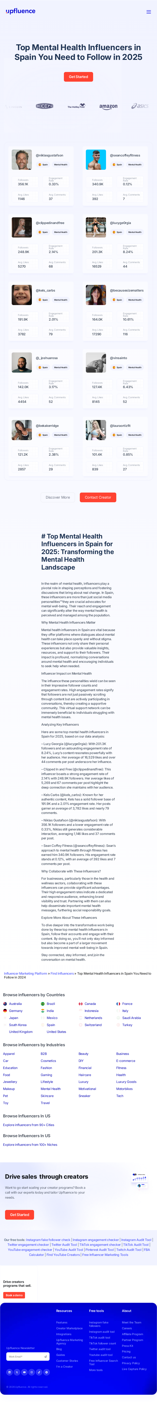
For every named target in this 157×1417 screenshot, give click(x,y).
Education (10, 1082)
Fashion (46, 1082)
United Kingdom (21, 1046)
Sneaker (84, 1110)
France (127, 1018)
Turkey (127, 1039)
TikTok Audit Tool (136, 1259)
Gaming (46, 1089)
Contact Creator (98, 511)
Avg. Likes (23, 195)
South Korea (17, 1039)
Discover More (58, 511)
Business (122, 1068)
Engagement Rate (55, 179)
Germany (15, 1025)
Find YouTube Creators (63, 1269)
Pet (5, 1110)
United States (56, 1046)
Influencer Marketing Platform (25, 988)
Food (6, 1089)
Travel (45, 1117)
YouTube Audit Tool (69, 1264)
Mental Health (51, 1103)
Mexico (52, 1032)
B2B (44, 1068)
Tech (119, 1110)
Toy (5, 1117)
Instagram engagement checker (96, 1254)
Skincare (47, 1110)
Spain (51, 1039)
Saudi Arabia (131, 1032)
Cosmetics (48, 1075)
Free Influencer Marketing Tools (105, 1269)
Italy (125, 1025)
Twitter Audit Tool (64, 1259)
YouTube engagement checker (30, 1264)
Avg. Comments (57, 195)
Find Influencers (62, 988)
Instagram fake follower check (48, 1254)
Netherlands (93, 1032)
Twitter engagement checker (28, 1259)
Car (5, 1075)
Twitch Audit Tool (128, 1264)
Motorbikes (124, 1103)
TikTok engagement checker (100, 1259)
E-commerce (125, 1075)
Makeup (9, 1103)
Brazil (51, 1018)
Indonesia (92, 1025)
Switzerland (93, 1039)
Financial (85, 1082)
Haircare (85, 1089)
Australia (15, 1018)
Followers (23, 180)
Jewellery (10, 1096)
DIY (81, 1075)
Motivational (87, 1103)
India (50, 1025)
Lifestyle (47, 1096)
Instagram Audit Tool (136, 1254)
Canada (90, 1018)
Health (121, 1089)
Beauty (84, 1068)
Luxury (84, 1096)
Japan (13, 1032)
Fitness (121, 1082)
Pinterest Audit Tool (99, 1264)
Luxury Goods (126, 1096)
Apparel (9, 1068)
